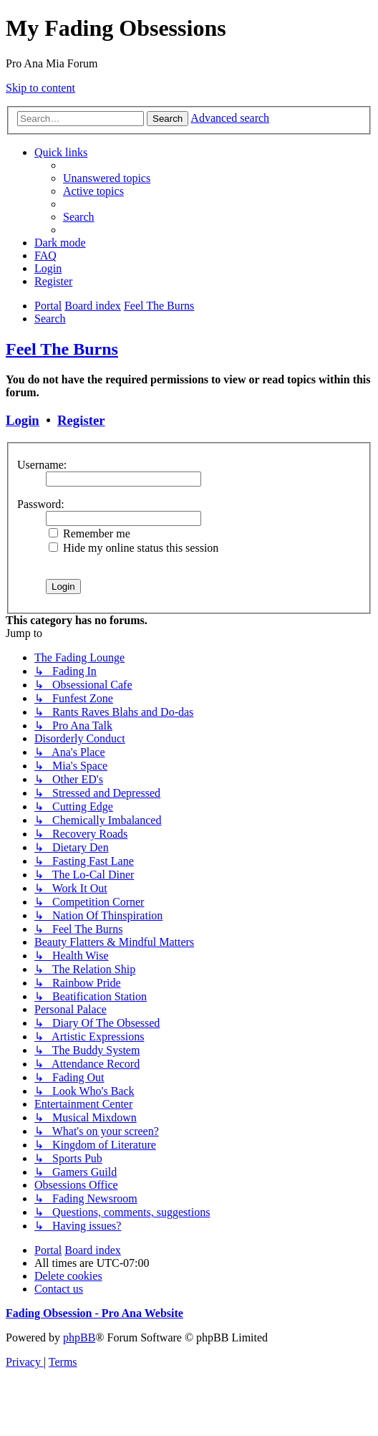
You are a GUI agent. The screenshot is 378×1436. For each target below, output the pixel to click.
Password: (40, 504)
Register (81, 420)
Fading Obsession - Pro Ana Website (94, 1313)
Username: (42, 465)
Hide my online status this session (133, 548)
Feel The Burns (62, 349)
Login (22, 420)
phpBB (79, 1337)
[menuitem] (106, 178)
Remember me (89, 533)
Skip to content (40, 88)
